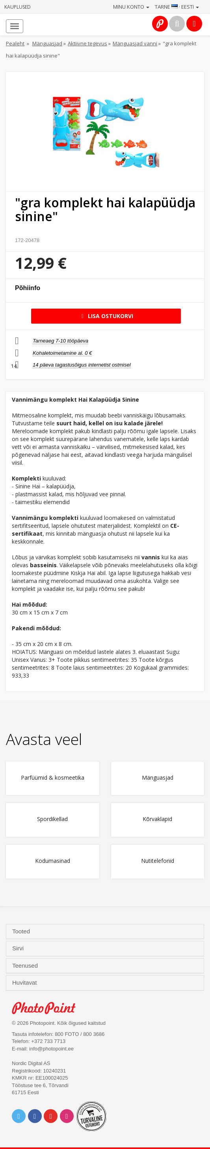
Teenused (25, 966)
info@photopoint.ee (51, 1049)
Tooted (22, 931)
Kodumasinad (52, 861)
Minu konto (131, 6)
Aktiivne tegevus (87, 43)
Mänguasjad (47, 43)
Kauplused (17, 7)
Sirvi (18, 948)
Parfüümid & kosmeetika (52, 778)
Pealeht (15, 43)
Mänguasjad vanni (135, 43)
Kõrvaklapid (157, 819)
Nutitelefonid (157, 861)
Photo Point (48, 1008)
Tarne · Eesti (177, 6)
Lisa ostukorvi (106, 316)
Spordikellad (52, 819)
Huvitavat (25, 983)
